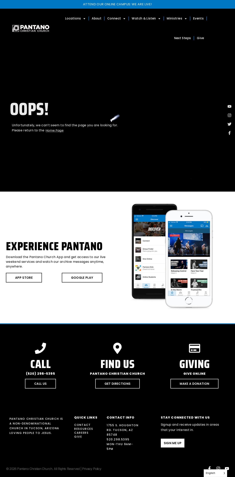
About (96, 18)
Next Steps (182, 38)
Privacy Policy (91, 469)
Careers (81, 433)
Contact (82, 425)
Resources (83, 429)
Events (198, 18)
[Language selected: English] (215, 473)
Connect (116, 18)
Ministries (177, 18)
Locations (75, 18)
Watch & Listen (146, 18)
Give (200, 38)
